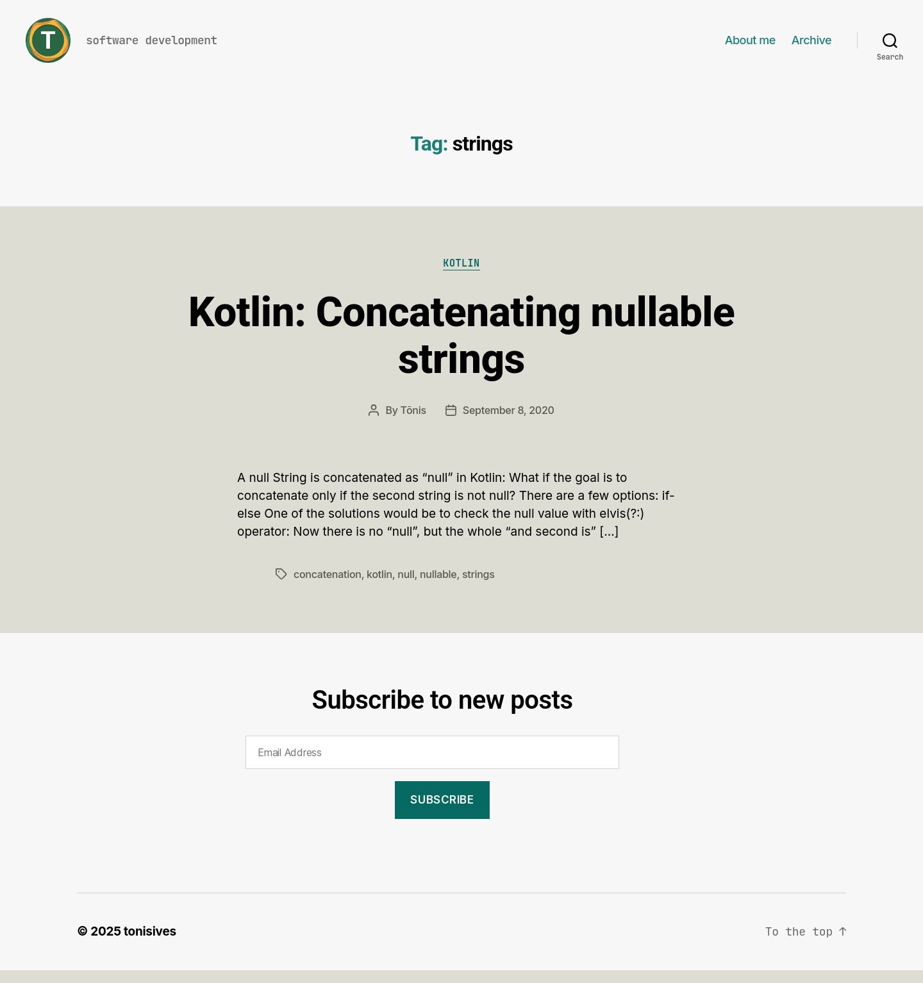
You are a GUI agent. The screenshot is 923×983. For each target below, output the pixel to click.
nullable (438, 587)
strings (478, 587)
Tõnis (413, 423)
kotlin (379, 587)
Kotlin (461, 276)
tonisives (150, 944)
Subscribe (442, 812)
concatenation (328, 587)
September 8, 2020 (508, 423)
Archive (811, 46)
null (405, 587)
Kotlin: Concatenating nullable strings (461, 348)
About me (750, 46)
